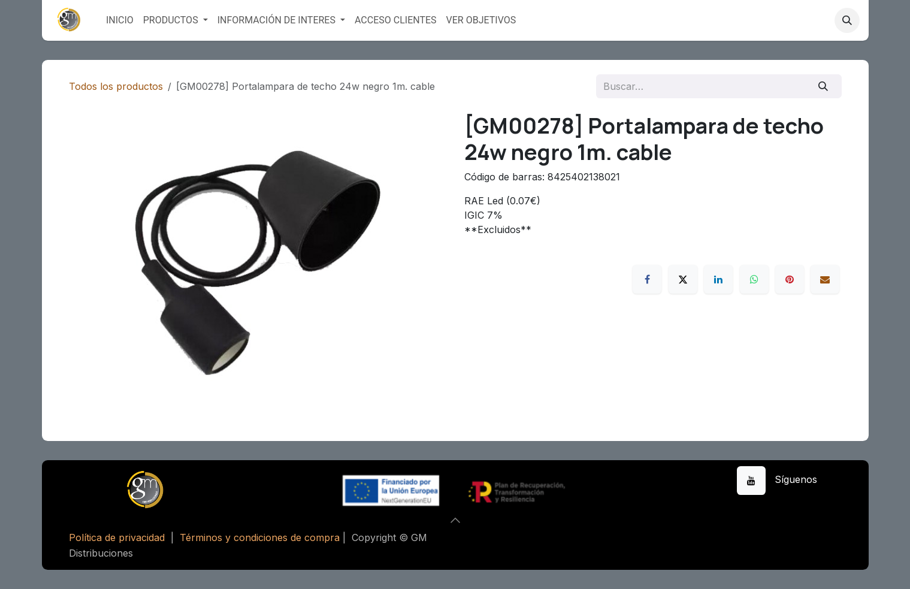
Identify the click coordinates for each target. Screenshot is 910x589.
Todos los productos (116, 86)
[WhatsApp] (754, 279)
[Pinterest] (789, 279)
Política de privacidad (117, 537)
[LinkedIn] (718, 279)
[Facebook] (647, 279)
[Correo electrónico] (825, 279)
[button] (847, 20)
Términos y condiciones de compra (260, 537)
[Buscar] (823, 86)
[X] (683, 279)
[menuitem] (119, 20)
